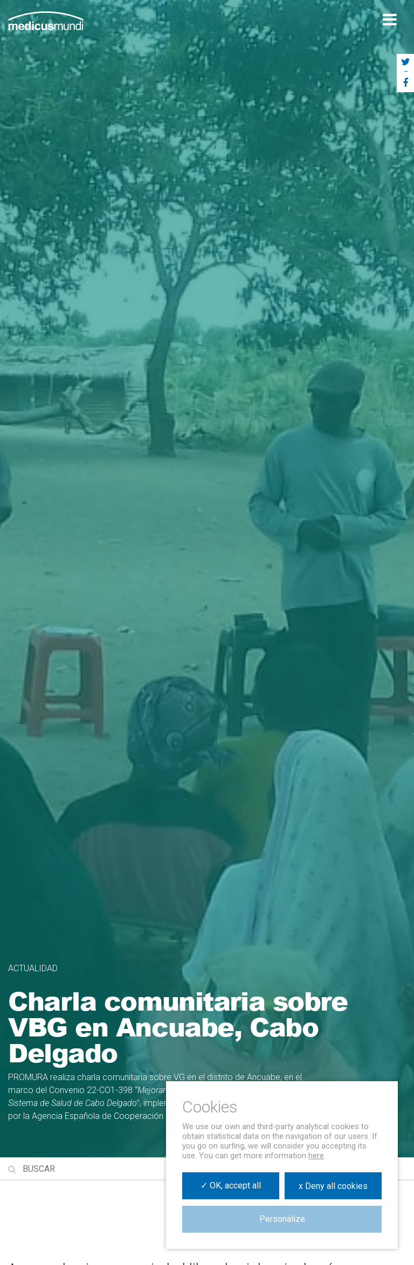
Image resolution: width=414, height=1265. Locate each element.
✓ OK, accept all (231, 1185)
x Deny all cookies (333, 1186)
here (316, 1155)
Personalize (282, 1219)
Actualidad (33, 968)
